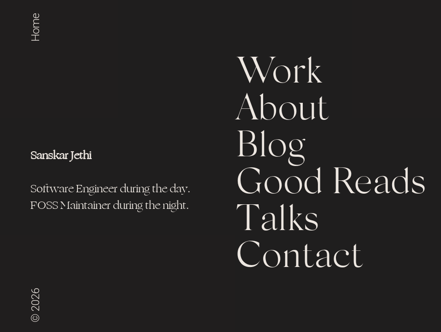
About (282, 110)
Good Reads (331, 184)
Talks (277, 221)
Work (279, 73)
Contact (300, 258)
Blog (270, 147)
